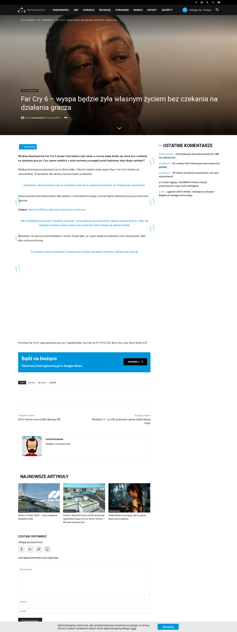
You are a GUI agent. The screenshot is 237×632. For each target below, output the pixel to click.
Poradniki (122, 9)
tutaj (133, 628)
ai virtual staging (168, 182)
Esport (152, 9)
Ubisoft (52, 382)
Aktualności (48, 20)
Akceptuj (168, 626)
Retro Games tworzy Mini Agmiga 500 (39, 419)
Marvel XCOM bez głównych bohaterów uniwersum (57, 209)
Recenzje (105, 9)
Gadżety (167, 9)
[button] (217, 10)
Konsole (88, 9)
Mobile (138, 9)
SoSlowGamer (38, 117)
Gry (76, 9)
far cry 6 (42, 382)
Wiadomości (61, 9)
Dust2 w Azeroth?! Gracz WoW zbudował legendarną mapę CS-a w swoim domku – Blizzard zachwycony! (84, 518)
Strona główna (28, 20)
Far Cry (31, 382)
